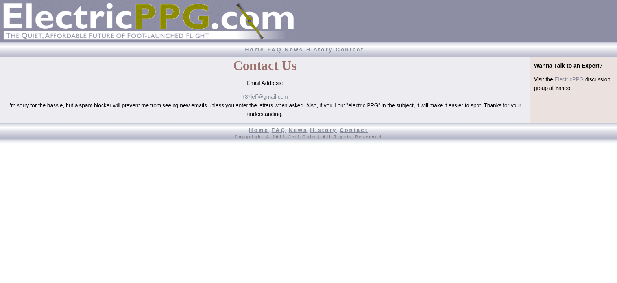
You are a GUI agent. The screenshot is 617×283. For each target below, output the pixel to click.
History (319, 50)
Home (255, 50)
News (293, 50)
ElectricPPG (569, 80)
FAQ (274, 50)
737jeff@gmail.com (265, 97)
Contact (350, 50)
